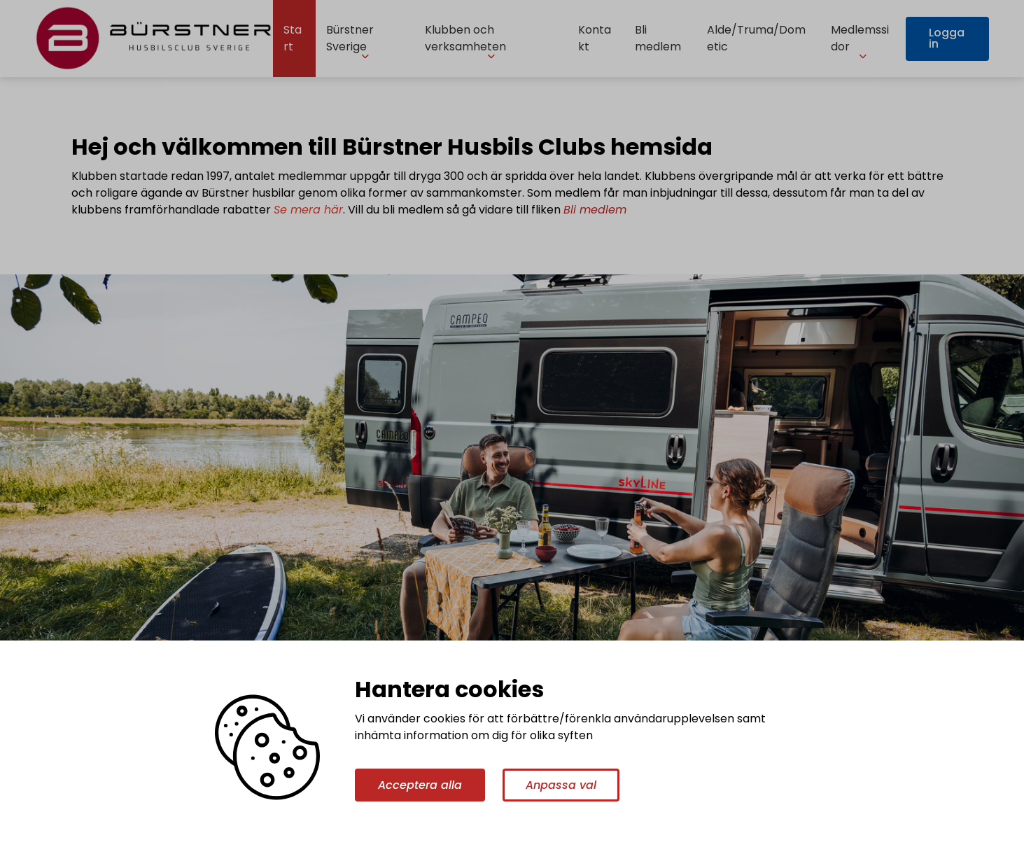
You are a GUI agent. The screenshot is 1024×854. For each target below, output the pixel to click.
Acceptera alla (420, 785)
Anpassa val (561, 785)
